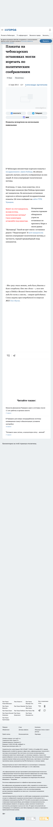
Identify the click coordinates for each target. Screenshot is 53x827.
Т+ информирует (22, 35)
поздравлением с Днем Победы (19, 172)
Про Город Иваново (19, 706)
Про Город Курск (7, 710)
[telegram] (15, 355)
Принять (46, 41)
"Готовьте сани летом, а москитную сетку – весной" (26, 433)
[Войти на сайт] (50, 30)
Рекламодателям (23, 734)
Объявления (5, 729)
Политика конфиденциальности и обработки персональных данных (21, 782)
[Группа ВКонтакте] (16, 113)
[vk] (8, 355)
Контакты (37, 727)
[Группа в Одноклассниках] (44, 706)
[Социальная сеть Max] (26, 117)
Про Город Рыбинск (19, 710)
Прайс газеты (6, 734)
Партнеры (38, 734)
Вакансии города (35, 35)
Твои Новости (18, 701)
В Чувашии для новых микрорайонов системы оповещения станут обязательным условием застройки (26, 423)
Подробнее (14, 779)
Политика (19, 78)
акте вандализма (36, 232)
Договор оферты (23, 729)
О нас (20, 727)
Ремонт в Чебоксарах (8, 35)
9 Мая (9, 78)
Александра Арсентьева (36, 85)
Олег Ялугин (15, 301)
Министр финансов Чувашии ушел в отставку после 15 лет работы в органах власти (26, 410)
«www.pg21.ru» (16, 738)
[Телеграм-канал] (37, 113)
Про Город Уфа (30, 710)
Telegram (4, 727)
